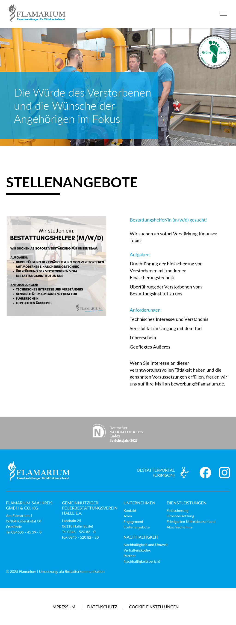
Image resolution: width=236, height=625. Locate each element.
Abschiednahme (179, 527)
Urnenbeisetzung (180, 516)
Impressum (63, 606)
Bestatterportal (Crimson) (156, 472)
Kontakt (130, 510)
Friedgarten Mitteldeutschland (191, 521)
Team (128, 516)
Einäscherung (177, 510)
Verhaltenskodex (137, 550)
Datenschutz (102, 606)
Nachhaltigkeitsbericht (142, 561)
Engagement (133, 521)
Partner (130, 555)
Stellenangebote (137, 527)
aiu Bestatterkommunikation (82, 571)
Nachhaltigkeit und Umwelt (146, 544)
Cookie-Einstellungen (154, 606)
